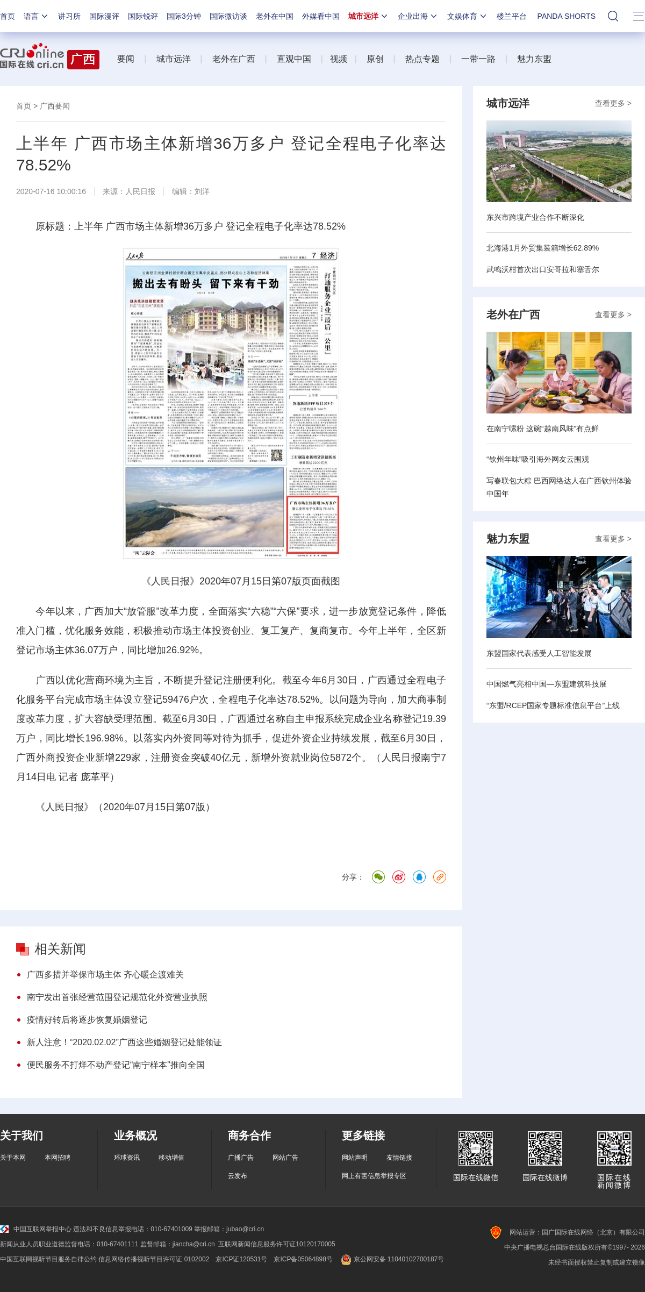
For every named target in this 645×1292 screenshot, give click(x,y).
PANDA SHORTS (567, 16)
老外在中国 (274, 16)
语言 (36, 16)
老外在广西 (233, 58)
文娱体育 (467, 16)
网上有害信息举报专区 (374, 1176)
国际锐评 (143, 16)
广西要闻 (55, 106)
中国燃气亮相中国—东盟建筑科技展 (546, 684)
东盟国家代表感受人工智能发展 (539, 653)
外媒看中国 (321, 16)
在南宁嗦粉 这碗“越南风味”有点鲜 (542, 428)
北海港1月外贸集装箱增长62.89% (542, 248)
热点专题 (422, 58)
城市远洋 (368, 16)
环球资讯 (127, 1157)
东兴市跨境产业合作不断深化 (535, 217)
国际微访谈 (228, 16)
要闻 (125, 58)
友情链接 (399, 1157)
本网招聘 (57, 1157)
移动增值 (171, 1157)
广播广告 (241, 1157)
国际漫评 (104, 16)
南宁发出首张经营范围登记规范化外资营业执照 (117, 997)
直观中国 (294, 58)
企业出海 (418, 16)
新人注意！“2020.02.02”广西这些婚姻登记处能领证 (124, 1042)
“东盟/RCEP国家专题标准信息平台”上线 (553, 705)
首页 (7, 16)
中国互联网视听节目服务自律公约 (48, 1259)
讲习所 (69, 16)
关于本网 (13, 1157)
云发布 (237, 1176)
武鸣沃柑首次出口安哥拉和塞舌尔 (542, 269)
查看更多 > (613, 103)
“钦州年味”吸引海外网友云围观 (537, 459)
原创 (375, 58)
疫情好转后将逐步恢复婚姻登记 (87, 1019)
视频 (338, 58)
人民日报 (140, 191)
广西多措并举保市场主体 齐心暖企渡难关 (105, 974)
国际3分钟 (184, 16)
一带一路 (478, 58)
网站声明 (355, 1157)
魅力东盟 (534, 58)
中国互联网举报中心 (35, 1229)
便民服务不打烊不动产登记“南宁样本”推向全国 (116, 1064)
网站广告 (285, 1157)
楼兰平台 (512, 16)
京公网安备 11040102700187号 (391, 1259)
